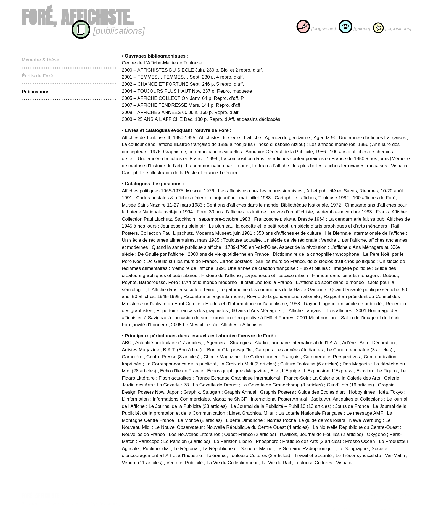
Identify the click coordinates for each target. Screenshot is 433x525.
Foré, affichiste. (78, 17)
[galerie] (354, 28)
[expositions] (392, 28)
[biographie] (316, 28)
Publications (35, 91)
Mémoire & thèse (40, 59)
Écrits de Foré (37, 76)
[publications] (108, 31)
